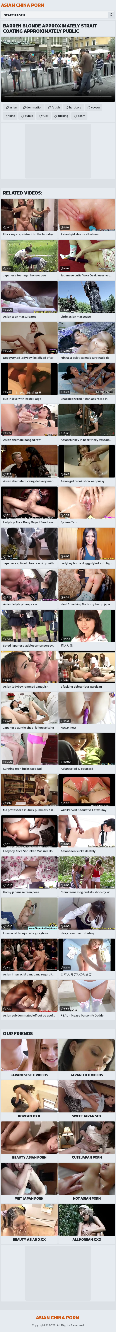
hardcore (75, 107)
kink (12, 116)
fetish (56, 107)
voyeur (95, 107)
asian (13, 107)
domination (34, 107)
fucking (63, 116)
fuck (46, 116)
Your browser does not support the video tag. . (58, 69)
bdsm (81, 116)
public (29, 116)
